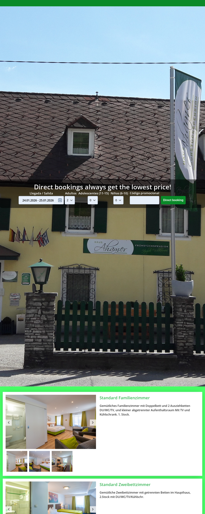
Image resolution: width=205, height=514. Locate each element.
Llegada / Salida (41, 193)
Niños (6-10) (119, 193)
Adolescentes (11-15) (93, 193)
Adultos (70, 193)
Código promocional (144, 193)
